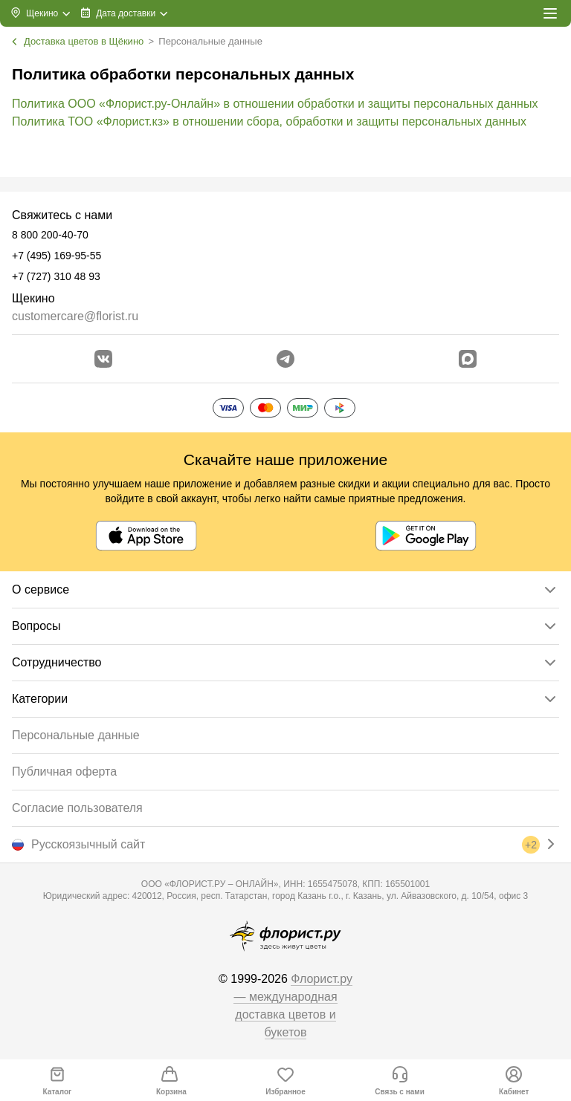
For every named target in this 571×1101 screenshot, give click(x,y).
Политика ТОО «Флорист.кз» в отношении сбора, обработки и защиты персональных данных (269, 121)
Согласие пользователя (77, 808)
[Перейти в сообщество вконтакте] (103, 359)
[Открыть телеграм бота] (285, 359)
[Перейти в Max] (468, 359)
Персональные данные (76, 735)
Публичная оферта (64, 771)
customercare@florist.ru (75, 316)
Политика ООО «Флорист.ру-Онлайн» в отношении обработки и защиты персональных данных (275, 103)
